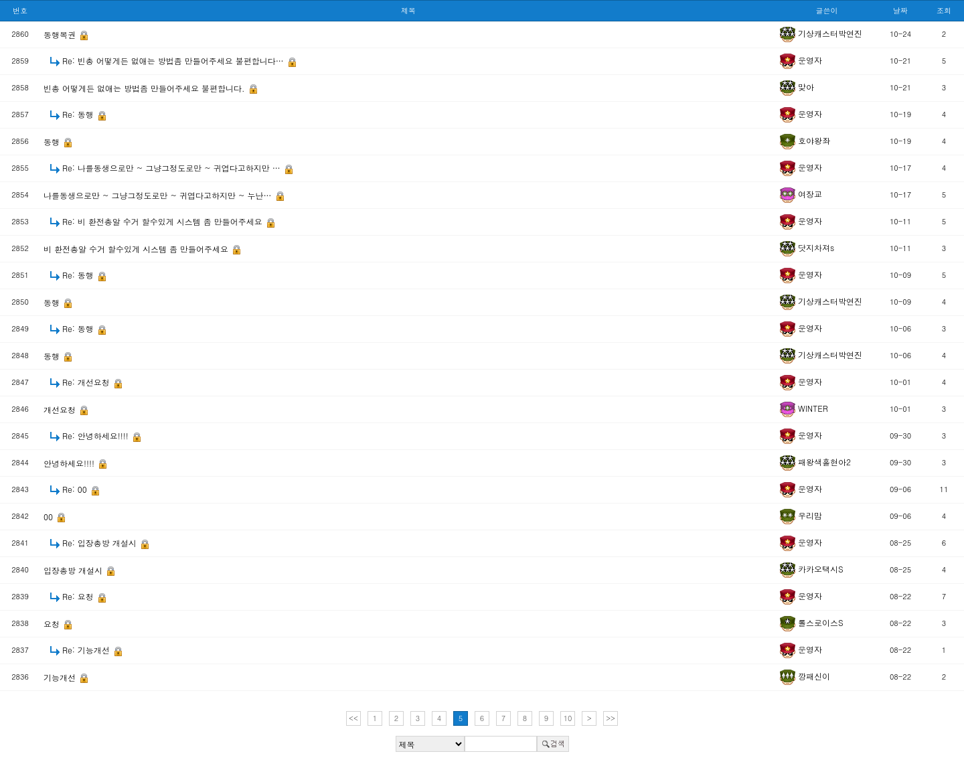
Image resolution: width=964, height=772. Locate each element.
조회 (944, 10)
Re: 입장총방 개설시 (100, 542)
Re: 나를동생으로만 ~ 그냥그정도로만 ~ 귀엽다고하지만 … (172, 167)
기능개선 (61, 677)
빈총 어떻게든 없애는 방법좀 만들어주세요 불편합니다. (146, 88)
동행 (53, 141)
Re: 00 (76, 489)
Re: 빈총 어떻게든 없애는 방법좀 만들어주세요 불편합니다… (174, 60)
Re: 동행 (79, 114)
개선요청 (61, 409)
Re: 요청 (79, 596)
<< (353, 718)
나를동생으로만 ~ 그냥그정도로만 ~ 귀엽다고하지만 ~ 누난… (159, 195)
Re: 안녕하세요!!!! (96, 435)
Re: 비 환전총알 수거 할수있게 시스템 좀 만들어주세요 (163, 221)
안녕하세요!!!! (70, 463)
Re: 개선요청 (87, 382)
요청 (53, 623)
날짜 (900, 10)
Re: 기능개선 (87, 649)
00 (50, 516)
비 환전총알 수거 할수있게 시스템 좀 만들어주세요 (137, 248)
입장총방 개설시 (74, 570)
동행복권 (61, 34)
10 (568, 718)
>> (610, 718)
